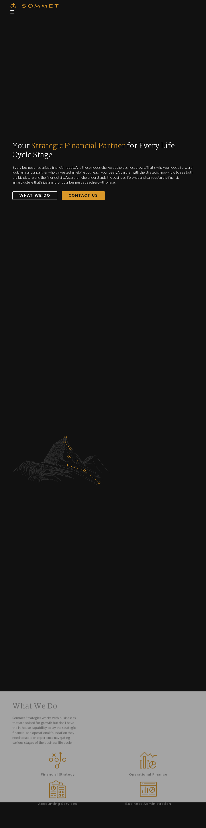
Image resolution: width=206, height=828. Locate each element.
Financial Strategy (58, 804)
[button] (34, 195)
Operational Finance (148, 804)
